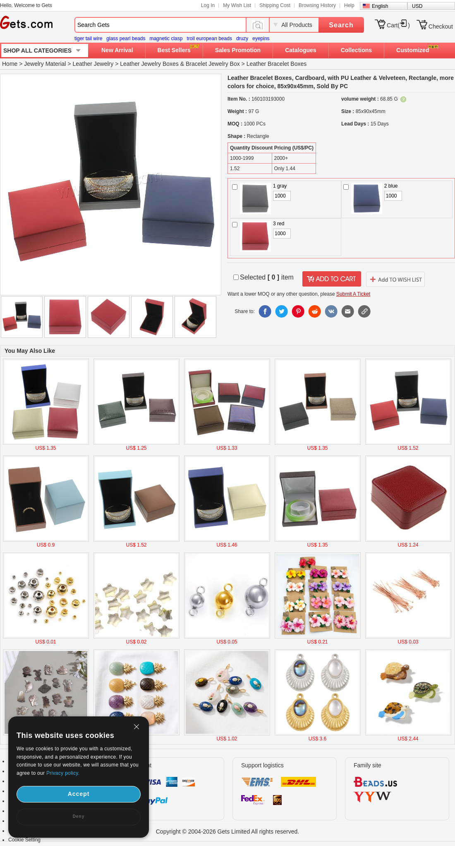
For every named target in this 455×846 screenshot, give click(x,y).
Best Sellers (174, 50)
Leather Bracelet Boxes (277, 63)
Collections (356, 50)
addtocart (332, 279)
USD (417, 6)
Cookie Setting (24, 840)
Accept (79, 794)
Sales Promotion (238, 50)
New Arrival (117, 50)
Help (349, 5)
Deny (78, 816)
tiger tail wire (88, 38)
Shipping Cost (274, 5)
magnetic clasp (165, 38)
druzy (242, 38)
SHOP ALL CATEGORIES (37, 50)
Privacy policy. (62, 773)
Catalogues (300, 50)
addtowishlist (395, 279)
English (380, 6)
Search (341, 25)
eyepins (260, 38)
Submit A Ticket (353, 294)
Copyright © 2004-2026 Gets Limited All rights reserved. (227, 831)
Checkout (441, 26)
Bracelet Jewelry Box (213, 63)
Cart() (398, 25)
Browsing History (317, 5)
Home (9, 63)
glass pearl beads (125, 38)
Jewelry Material (45, 63)
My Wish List (237, 5)
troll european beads (209, 38)
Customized (412, 50)
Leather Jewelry (92, 63)
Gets (26, 22)
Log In (208, 5)
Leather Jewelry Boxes (149, 63)
